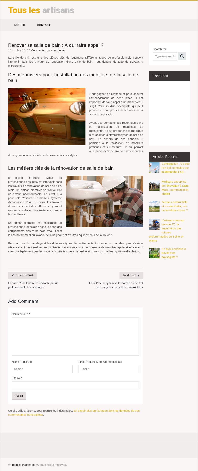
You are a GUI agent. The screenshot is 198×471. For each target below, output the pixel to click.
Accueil (20, 25)
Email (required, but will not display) (100, 361)
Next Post (129, 275)
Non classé (58, 50)
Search (182, 56)
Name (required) (22, 361)
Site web (17, 378)
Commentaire (21, 314)
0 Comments (37, 50)
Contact (43, 25)
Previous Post (24, 275)
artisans (41, 10)
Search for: (160, 49)
